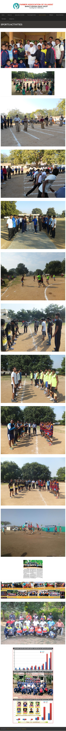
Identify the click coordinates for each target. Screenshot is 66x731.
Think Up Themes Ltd (11, 728)
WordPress (24, 728)
